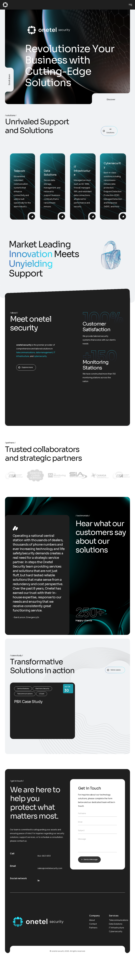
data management (44, 352)
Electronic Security (42, 688)
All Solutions (109, 131)
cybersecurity (40, 356)
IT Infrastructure (116, 927)
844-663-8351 (44, 855)
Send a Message (90, 859)
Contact (93, 923)
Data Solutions (115, 923)
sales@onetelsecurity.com (50, 868)
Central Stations (23, 688)
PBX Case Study (28, 701)
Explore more (26, 367)
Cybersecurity (115, 931)
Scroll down (9, 79)
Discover (111, 99)
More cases (115, 670)
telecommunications (25, 352)
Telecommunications (25, 694)
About (92, 920)
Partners (93, 927)
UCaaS (41, 694)
